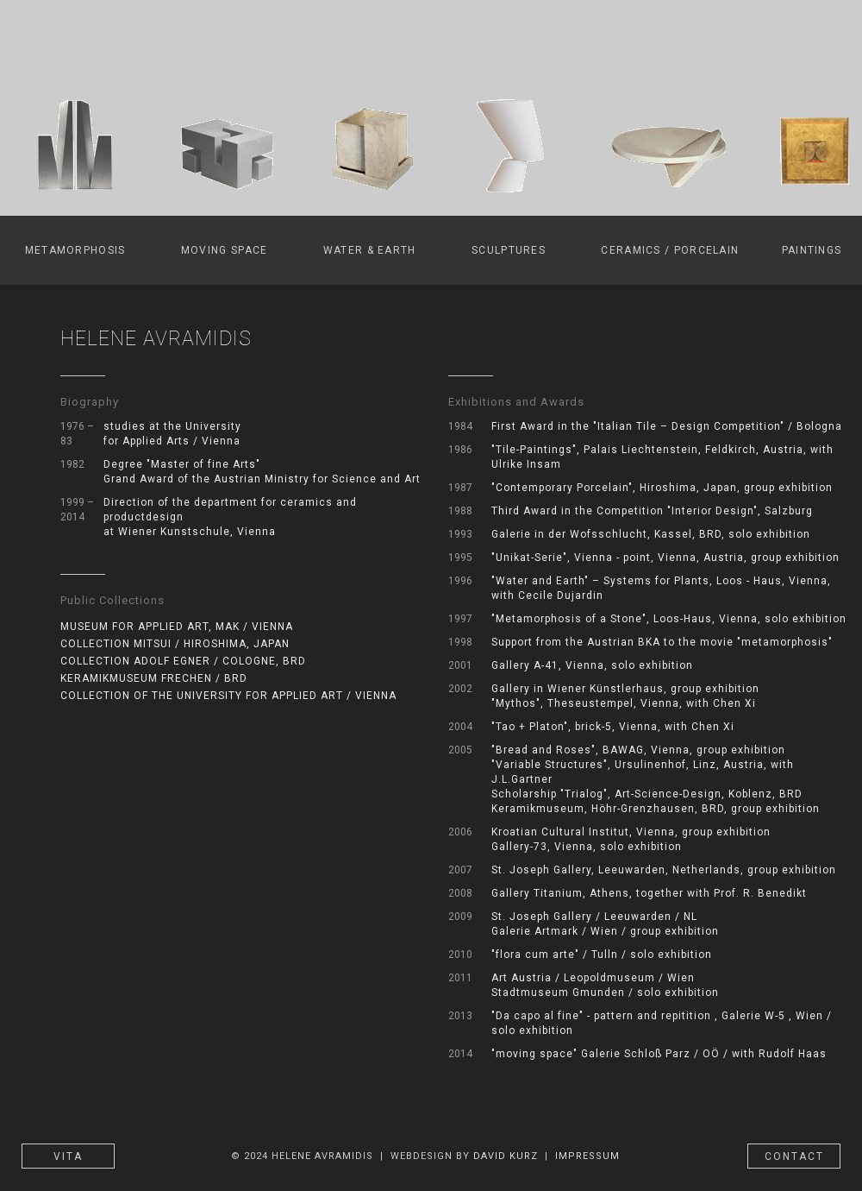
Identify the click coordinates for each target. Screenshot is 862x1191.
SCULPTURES (509, 250)
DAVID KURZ (505, 1156)
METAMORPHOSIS (75, 250)
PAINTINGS (812, 250)
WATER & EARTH (369, 250)
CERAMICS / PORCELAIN (670, 250)
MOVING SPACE (224, 250)
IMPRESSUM (587, 1156)
